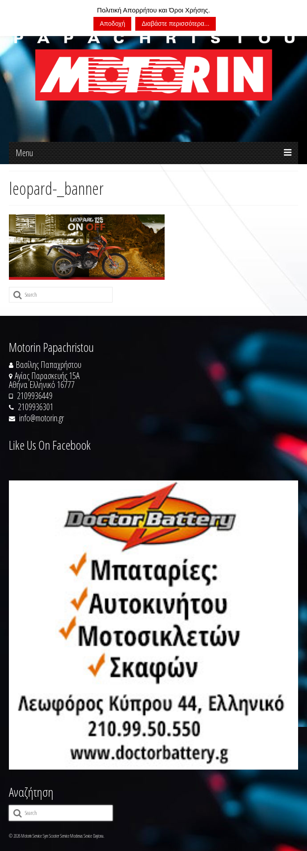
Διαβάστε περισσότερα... (175, 23)
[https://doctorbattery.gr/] (153, 625)
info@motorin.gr (36, 418)
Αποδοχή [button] (112, 23)
